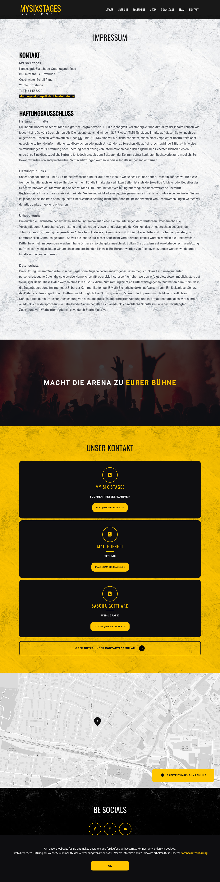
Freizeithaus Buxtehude (183, 775)
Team (182, 9)
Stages (109, 9)
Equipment (139, 9)
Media (153, 9)
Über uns (123, 9)
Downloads (167, 9)
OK (110, 865)
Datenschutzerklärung (194, 853)
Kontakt (194, 9)
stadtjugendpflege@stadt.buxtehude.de (47, 96)
